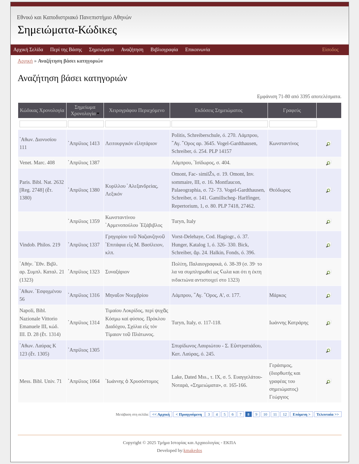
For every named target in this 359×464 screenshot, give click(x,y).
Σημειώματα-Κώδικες (67, 29)
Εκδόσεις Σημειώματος (219, 110)
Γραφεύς (292, 110)
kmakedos (193, 450)
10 (265, 414)
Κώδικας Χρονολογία (42, 110)
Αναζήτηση (132, 49)
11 (275, 414)
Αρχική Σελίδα (28, 49)
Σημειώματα (101, 49)
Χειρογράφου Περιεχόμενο (136, 110)
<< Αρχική (161, 414)
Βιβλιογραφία (164, 49)
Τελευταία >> (328, 414)
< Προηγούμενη (189, 414)
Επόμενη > (302, 414)
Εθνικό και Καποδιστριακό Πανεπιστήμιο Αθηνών (74, 17)
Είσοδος (330, 49)
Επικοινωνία (197, 49)
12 (285, 414)
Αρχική (25, 61)
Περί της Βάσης (66, 49)
